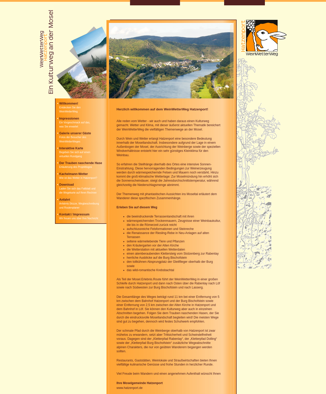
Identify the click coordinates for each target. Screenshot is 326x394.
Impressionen (69, 118)
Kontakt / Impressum (74, 214)
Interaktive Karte (71, 148)
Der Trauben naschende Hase (80, 163)
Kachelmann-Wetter (73, 174)
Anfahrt (64, 199)
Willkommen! (68, 103)
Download (66, 184)
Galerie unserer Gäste (75, 133)
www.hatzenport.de (130, 388)
